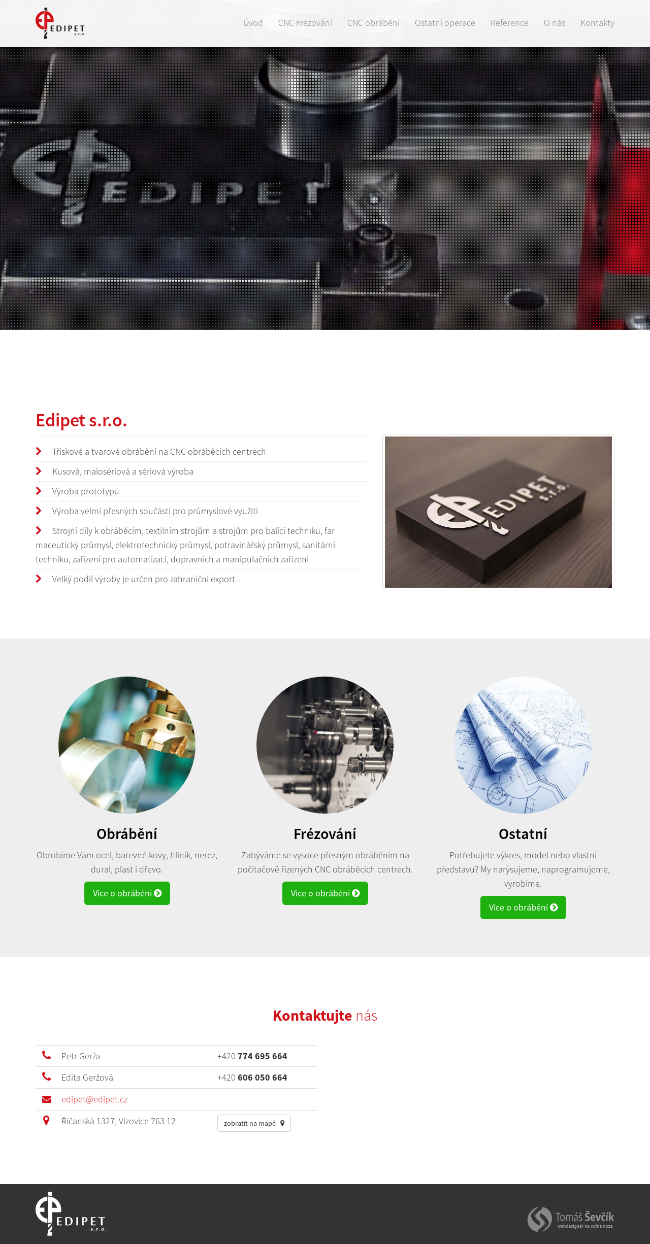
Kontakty (597, 22)
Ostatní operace (445, 22)
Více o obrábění (127, 893)
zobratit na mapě (254, 1123)
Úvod (253, 22)
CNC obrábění (373, 22)
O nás (554, 22)
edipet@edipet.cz (94, 1099)
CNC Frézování (305, 22)
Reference (510, 22)
